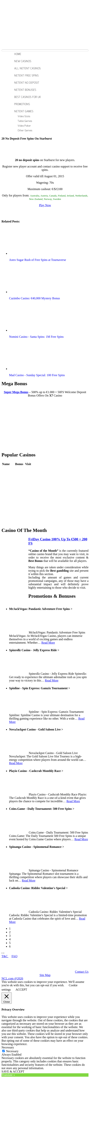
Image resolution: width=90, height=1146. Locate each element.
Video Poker (24, 126)
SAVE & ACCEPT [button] (13, 1071)
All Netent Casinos (27, 68)
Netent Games (23, 111)
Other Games (25, 130)
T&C (5, 956)
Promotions (22, 104)
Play (27, 469)
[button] (31, 240)
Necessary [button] (8, 1047)
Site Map (45, 975)
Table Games (25, 121)
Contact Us (81, 971)
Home (17, 54)
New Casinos (22, 61)
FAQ (14, 956)
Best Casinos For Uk (27, 97)
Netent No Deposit (26, 83)
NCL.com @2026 (12, 978)
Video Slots (24, 116)
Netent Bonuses (25, 90)
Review (19, 469)
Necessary (12, 1051)
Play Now (45, 205)
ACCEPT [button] (21, 989)
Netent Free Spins (26, 75)
